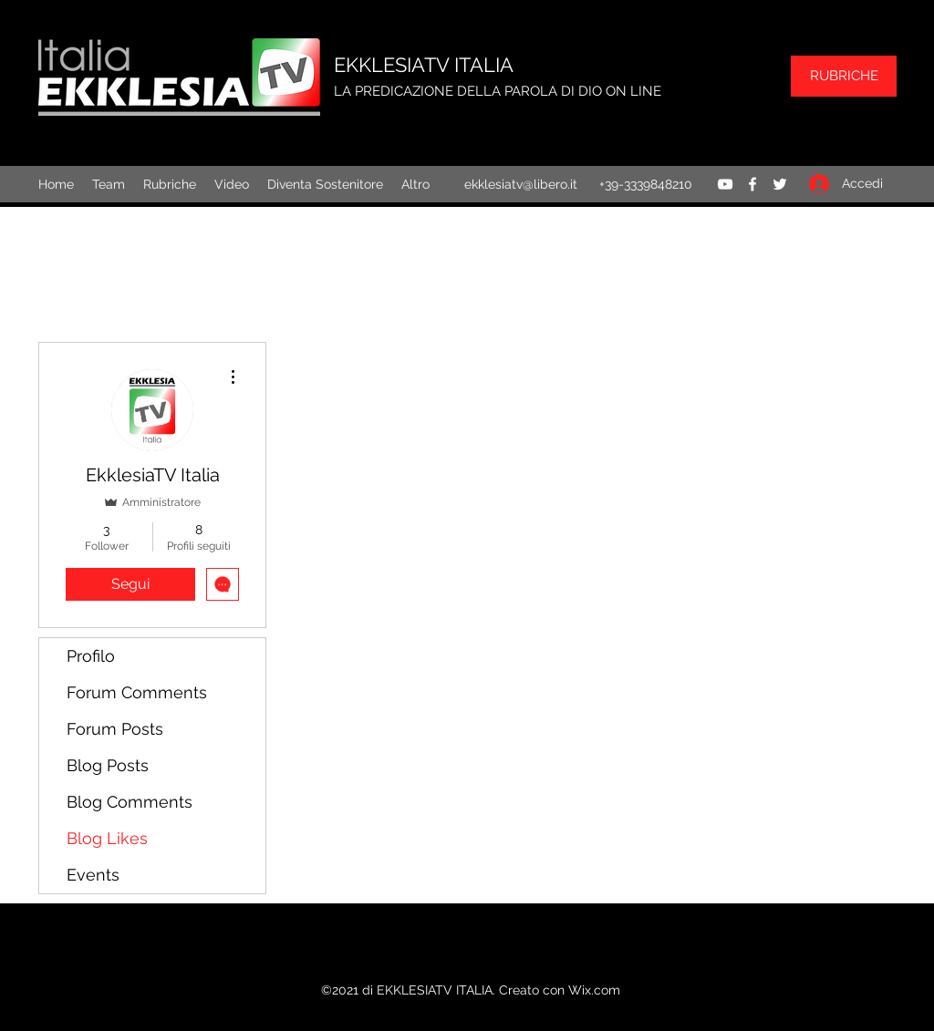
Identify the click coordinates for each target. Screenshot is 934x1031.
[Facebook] (752, 184)
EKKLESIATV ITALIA (424, 65)
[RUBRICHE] (844, 76)
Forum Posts (115, 728)
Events (93, 874)
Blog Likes (107, 838)
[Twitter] (780, 184)
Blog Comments (129, 801)
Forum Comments (137, 692)
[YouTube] (725, 184)
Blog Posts (108, 765)
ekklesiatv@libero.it (520, 184)
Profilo (91, 655)
